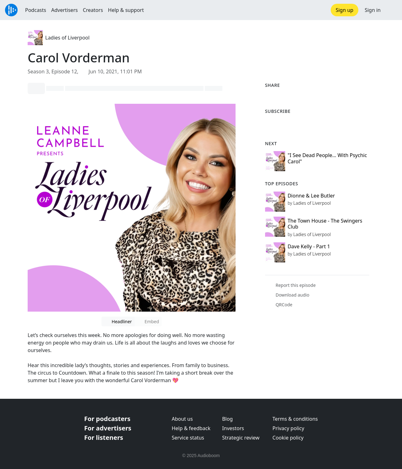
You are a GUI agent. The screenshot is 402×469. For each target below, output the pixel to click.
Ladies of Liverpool (67, 37)
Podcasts (35, 10)
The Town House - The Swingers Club (325, 223)
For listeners (103, 437)
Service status (188, 437)
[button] (391, 10)
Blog (227, 418)
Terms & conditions (295, 418)
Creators (93, 10)
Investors (233, 428)
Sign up (345, 10)
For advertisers (107, 428)
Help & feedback (191, 428)
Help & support (126, 10)
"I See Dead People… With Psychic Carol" (327, 158)
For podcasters (107, 418)
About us (182, 418)
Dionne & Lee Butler (311, 195)
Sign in (373, 10)
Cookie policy (288, 437)
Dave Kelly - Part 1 (309, 246)
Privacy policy (288, 428)
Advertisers (64, 10)
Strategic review (240, 437)
